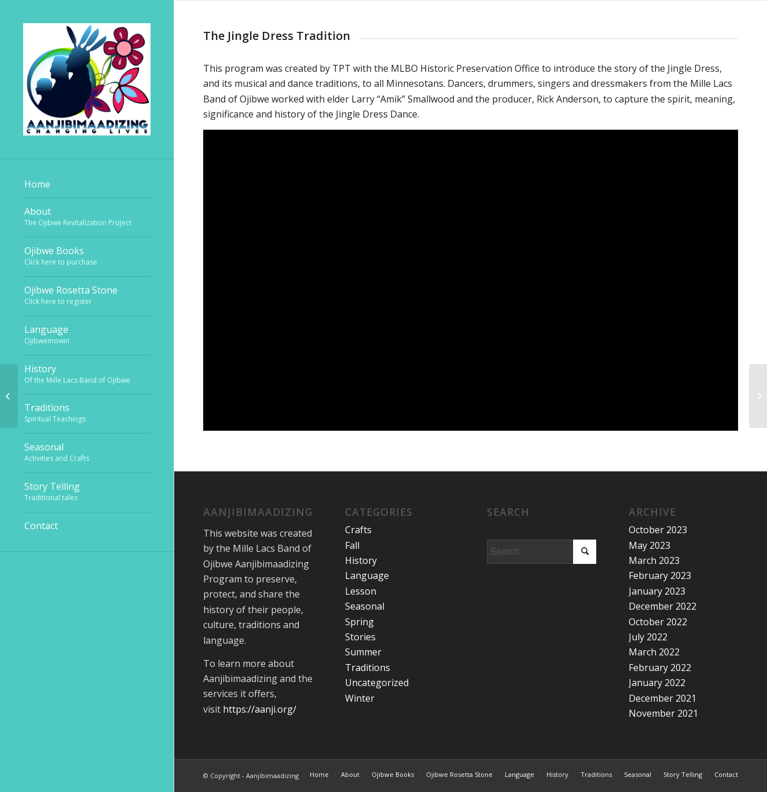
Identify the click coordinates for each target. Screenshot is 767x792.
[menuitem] (87, 185)
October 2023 (658, 529)
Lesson (360, 591)
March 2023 (654, 560)
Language (367, 575)
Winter (360, 698)
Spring (359, 621)
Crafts (358, 529)
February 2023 (660, 575)
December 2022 (662, 606)
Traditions (367, 667)
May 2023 (649, 545)
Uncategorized (377, 682)
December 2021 (662, 698)
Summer (363, 652)
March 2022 (654, 652)
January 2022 (657, 682)
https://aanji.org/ (259, 709)
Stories (360, 636)
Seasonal (364, 606)
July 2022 (648, 636)
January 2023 (657, 591)
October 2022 (658, 621)
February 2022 (660, 667)
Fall (352, 545)
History (361, 560)
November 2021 (663, 713)
